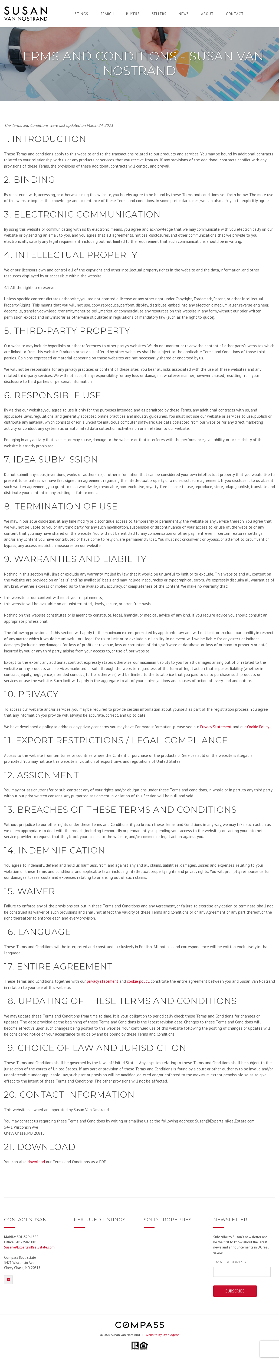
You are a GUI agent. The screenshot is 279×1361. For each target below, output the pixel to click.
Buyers (133, 14)
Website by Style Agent (162, 1335)
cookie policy (138, 981)
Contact (235, 14)
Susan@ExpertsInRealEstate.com (29, 1247)
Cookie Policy (258, 726)
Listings (80, 14)
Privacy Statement (216, 726)
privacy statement (102, 981)
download (36, 1161)
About (207, 14)
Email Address (229, 1262)
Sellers (159, 14)
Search (107, 14)
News (184, 14)
